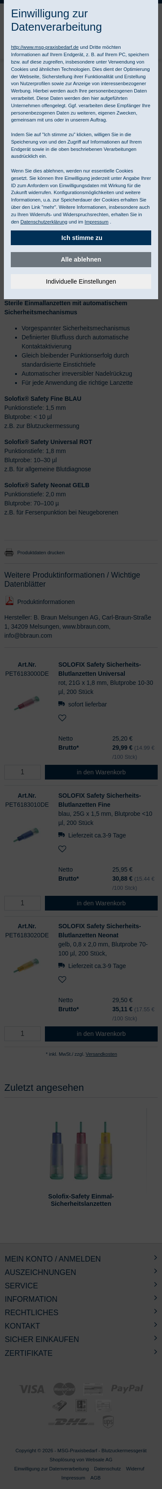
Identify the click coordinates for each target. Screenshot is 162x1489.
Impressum (96, 221)
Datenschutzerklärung (43, 221)
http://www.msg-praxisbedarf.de (45, 47)
